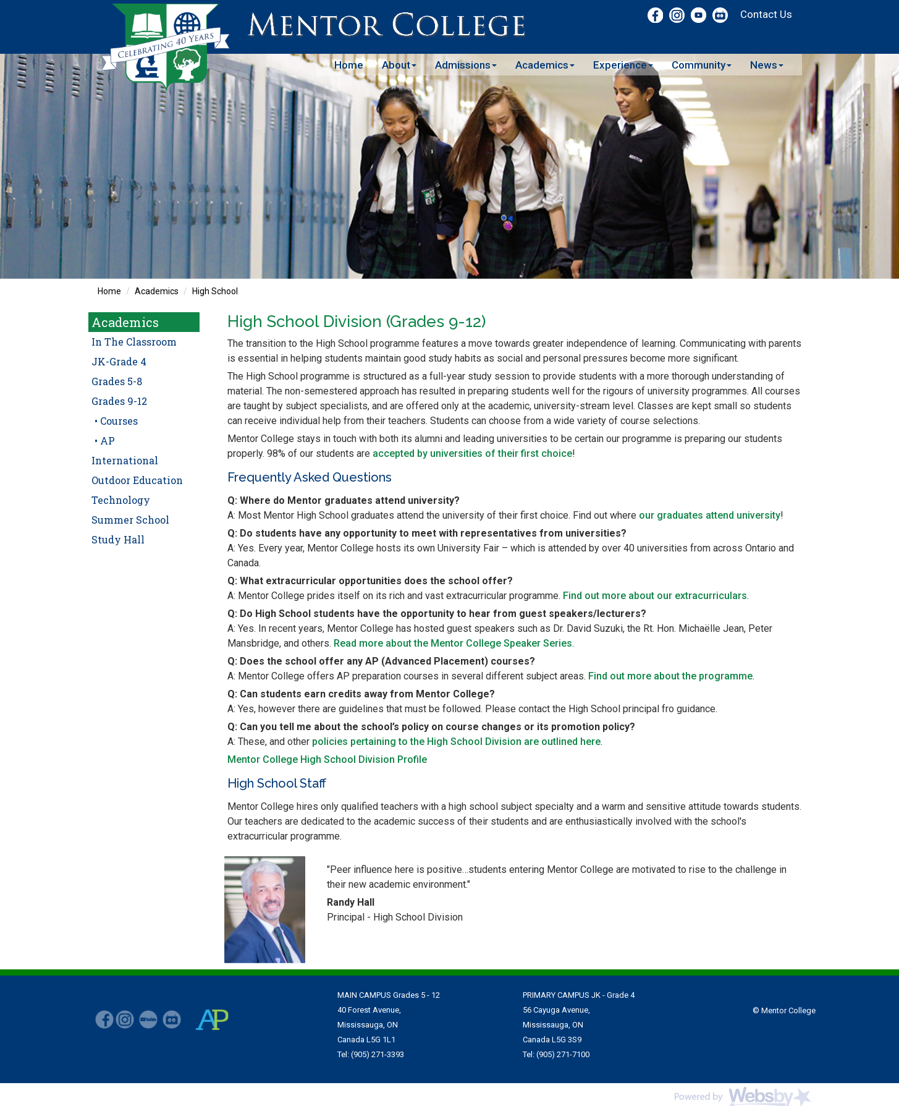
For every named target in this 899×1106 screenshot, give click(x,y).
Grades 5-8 (116, 381)
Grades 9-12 (119, 400)
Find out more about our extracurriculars (655, 596)
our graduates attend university (709, 515)
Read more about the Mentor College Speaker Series (453, 643)
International (124, 460)
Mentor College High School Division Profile (327, 759)
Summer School (130, 519)
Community (702, 65)
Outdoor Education (137, 480)
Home (348, 65)
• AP (105, 440)
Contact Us (766, 14)
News (766, 65)
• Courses (116, 420)
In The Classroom (134, 341)
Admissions (466, 65)
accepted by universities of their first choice (472, 453)
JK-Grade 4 (118, 361)
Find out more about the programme (670, 676)
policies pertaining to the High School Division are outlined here (456, 741)
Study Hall (118, 539)
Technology (120, 499)
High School (215, 291)
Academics (545, 65)
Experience (623, 65)
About (399, 65)
